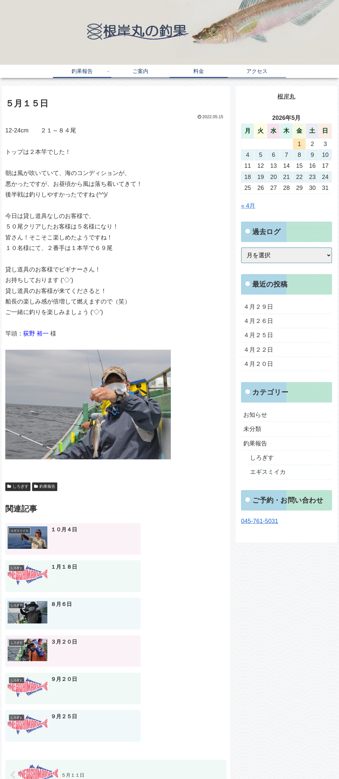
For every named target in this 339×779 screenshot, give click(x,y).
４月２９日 (258, 306)
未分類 (252, 429)
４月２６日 (258, 321)
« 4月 (248, 205)
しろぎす (17, 486)
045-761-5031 (259, 521)
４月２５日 (258, 335)
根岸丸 (286, 96)
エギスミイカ (268, 472)
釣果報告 (44, 486)
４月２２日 (258, 349)
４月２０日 (258, 364)
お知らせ (255, 414)
